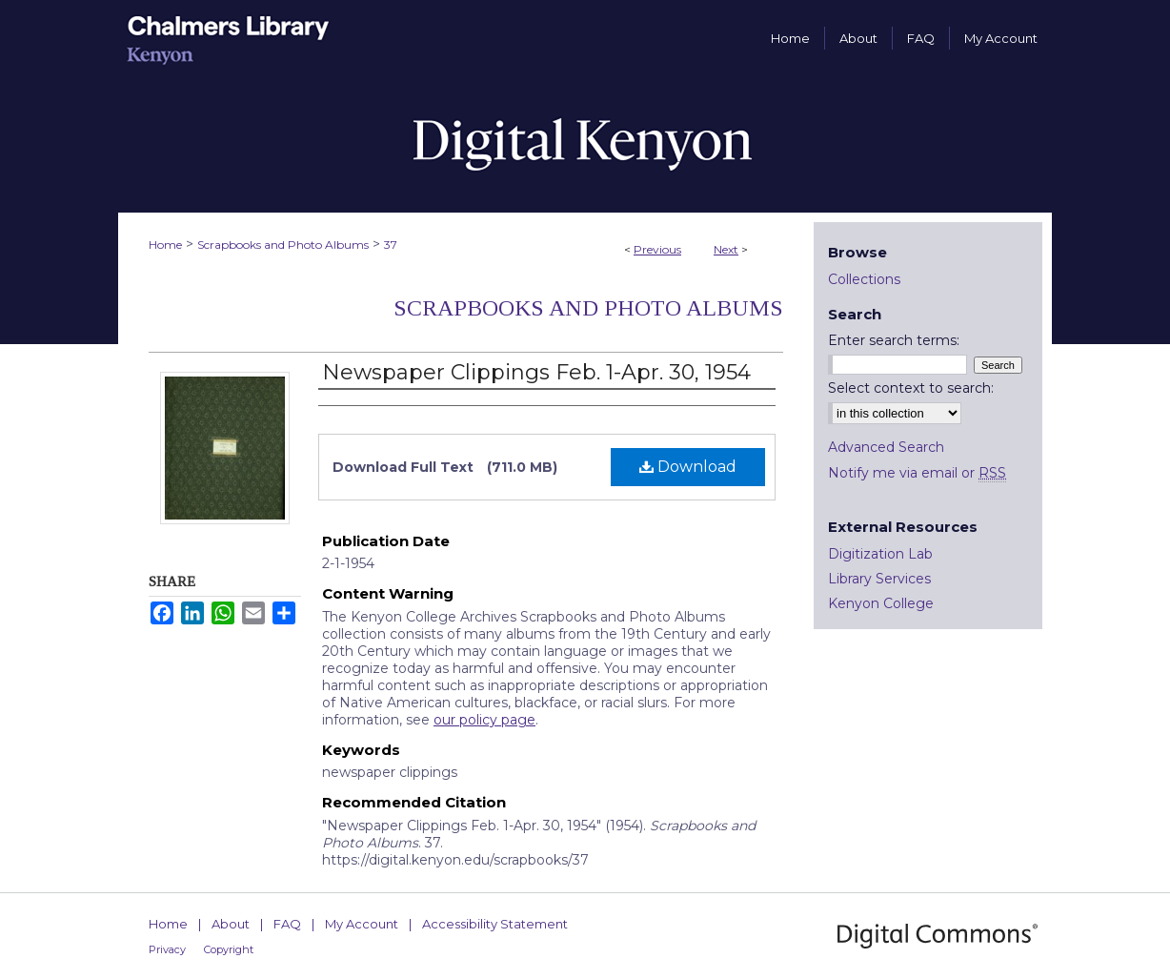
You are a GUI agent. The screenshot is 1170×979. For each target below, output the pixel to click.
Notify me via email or (917, 472)
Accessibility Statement (495, 923)
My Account (361, 923)
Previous (657, 249)
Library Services (879, 578)
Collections (864, 279)
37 (390, 244)
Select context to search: (911, 388)
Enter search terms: (893, 340)
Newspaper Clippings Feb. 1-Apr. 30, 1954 (536, 372)
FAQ (287, 923)
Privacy (167, 949)
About (231, 923)
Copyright (228, 949)
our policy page (484, 719)
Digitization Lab (880, 553)
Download (687, 467)
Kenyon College (881, 603)
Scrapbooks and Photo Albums (283, 244)
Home (165, 244)
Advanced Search (886, 447)
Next (726, 249)
